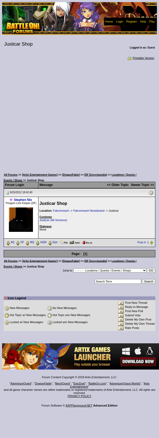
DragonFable (43, 383)
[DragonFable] (71, 174)
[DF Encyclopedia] (95, 174)
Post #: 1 (143, 242)
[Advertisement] (54, 115)
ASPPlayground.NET (79, 405)
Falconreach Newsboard (88, 210)
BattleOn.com (97, 383)
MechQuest (62, 383)
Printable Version (140, 58)
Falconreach (61, 210)
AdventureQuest (20, 383)
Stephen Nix (23, 200)
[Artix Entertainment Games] (40, 174)
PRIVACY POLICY (80, 396)
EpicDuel (79, 383)
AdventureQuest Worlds (125, 383)
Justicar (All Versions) (53, 220)
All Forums (11, 174)
